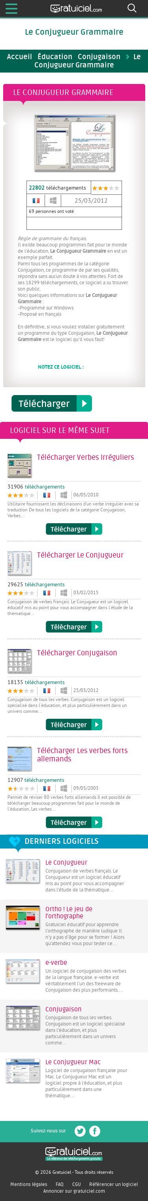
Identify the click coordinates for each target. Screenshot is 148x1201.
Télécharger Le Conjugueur (74, 627)
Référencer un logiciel (113, 1184)
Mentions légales (28, 1184)
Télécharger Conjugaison (74, 725)
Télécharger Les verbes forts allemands (74, 822)
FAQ (60, 1184)
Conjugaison (63, 1009)
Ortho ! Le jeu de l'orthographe (68, 913)
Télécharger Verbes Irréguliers (74, 529)
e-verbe (56, 962)
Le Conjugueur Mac (73, 1062)
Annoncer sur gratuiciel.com (74, 1191)
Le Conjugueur (66, 862)
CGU (76, 1184)
